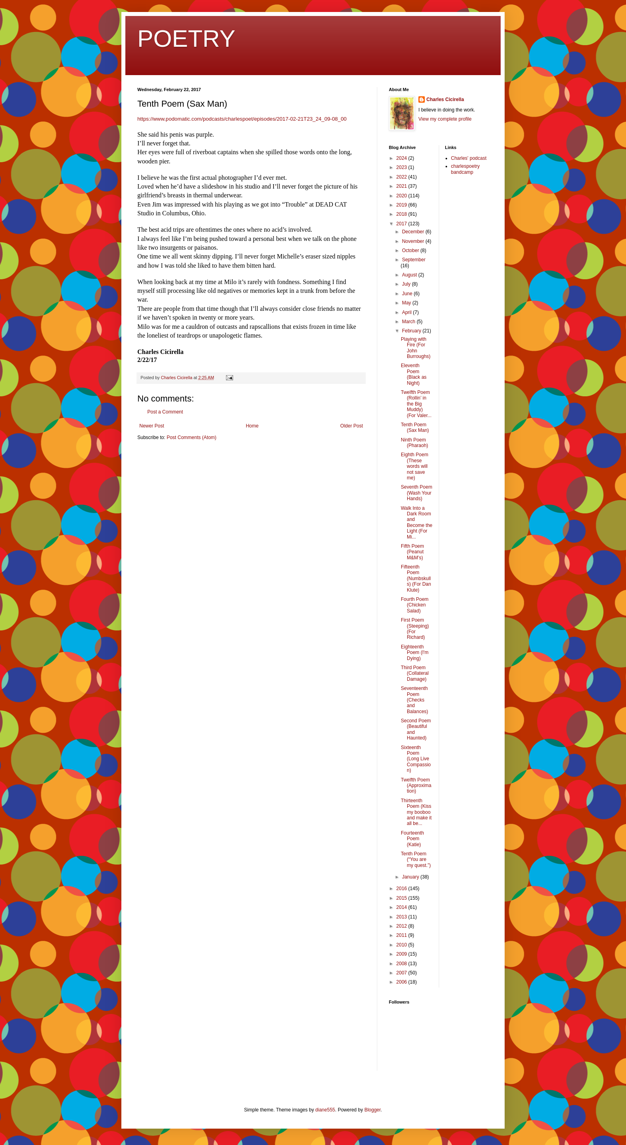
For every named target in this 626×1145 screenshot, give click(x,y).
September (414, 259)
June (408, 293)
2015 (402, 898)
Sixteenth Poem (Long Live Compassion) (416, 759)
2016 (402, 888)
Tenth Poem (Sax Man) (415, 427)
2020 (402, 196)
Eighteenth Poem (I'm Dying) (414, 652)
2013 (402, 917)
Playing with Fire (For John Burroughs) (415, 347)
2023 (402, 167)
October (411, 250)
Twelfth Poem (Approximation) (416, 785)
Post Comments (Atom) (191, 437)
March (409, 321)
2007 (402, 973)
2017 (402, 224)
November (414, 241)
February (412, 331)
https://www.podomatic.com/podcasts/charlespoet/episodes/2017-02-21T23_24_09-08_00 (242, 119)
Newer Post (151, 426)
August (410, 275)
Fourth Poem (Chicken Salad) (414, 605)
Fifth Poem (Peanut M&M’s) (412, 552)
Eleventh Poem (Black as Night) (413, 374)
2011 (402, 935)
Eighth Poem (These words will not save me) (414, 466)
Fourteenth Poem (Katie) (412, 838)
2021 (402, 186)
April (407, 312)
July (407, 284)
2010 (402, 945)
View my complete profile (444, 119)
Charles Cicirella (445, 99)
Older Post (351, 426)
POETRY (186, 38)
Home (252, 426)
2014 (402, 907)
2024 (402, 158)
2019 (402, 205)
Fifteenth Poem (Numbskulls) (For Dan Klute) (416, 578)
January (411, 877)
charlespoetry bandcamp (465, 169)
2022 (402, 177)
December (414, 232)
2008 (402, 963)
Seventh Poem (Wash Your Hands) (416, 492)
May (407, 303)
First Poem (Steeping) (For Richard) (415, 628)
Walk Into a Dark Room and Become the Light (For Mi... (416, 522)
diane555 (325, 1110)
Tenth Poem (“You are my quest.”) (416, 859)
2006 (402, 982)
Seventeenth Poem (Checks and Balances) (414, 700)
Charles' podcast (469, 158)
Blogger (373, 1110)
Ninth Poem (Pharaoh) (414, 442)
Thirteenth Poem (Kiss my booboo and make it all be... (416, 812)
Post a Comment (165, 412)
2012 (402, 926)
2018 (402, 214)
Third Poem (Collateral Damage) (415, 673)
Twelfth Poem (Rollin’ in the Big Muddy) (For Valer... (416, 404)
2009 (402, 954)
